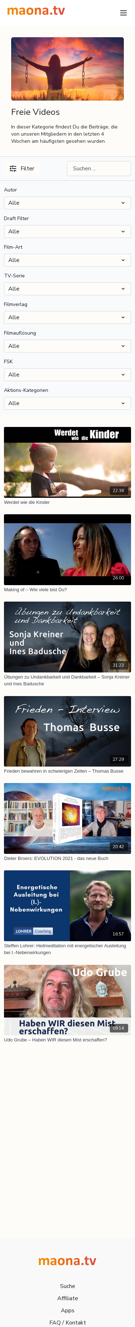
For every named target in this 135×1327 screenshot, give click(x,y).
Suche (67, 1286)
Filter (22, 168)
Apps (68, 1310)
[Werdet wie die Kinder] (67, 502)
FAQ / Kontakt (67, 1323)
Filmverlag (15, 304)
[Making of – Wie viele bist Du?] (67, 589)
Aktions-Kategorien (26, 390)
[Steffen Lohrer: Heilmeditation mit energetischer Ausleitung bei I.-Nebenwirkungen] (67, 949)
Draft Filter (16, 218)
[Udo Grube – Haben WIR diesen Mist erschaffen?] (67, 1040)
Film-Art (13, 247)
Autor (10, 189)
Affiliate (67, 1298)
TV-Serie (14, 275)
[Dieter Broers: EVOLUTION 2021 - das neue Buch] (67, 858)
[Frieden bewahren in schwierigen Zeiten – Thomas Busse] (67, 771)
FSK (8, 361)
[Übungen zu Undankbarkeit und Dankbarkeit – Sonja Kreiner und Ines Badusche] (67, 680)
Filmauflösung (20, 333)
